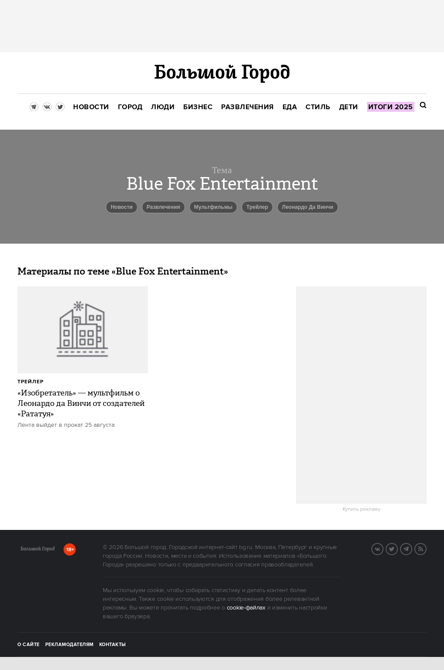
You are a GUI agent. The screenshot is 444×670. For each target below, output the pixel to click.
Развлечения (163, 207)
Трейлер (257, 207)
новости (121, 207)
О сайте (28, 645)
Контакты (112, 645)
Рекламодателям (69, 645)
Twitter (397, 548)
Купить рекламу (361, 509)
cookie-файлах (246, 608)
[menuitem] (91, 107)
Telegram (411, 548)
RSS (426, 548)
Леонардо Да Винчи (307, 207)
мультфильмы (213, 207)
